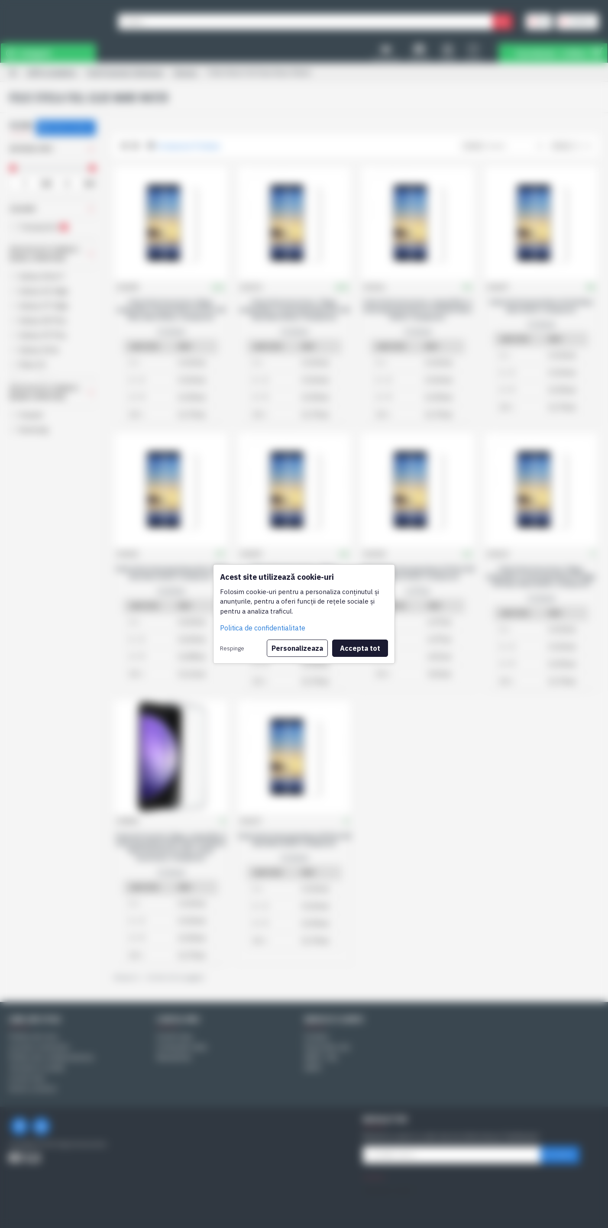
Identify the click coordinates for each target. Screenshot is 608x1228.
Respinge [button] (232, 648)
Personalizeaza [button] (297, 648)
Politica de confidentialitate (262, 628)
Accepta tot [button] (360, 648)
